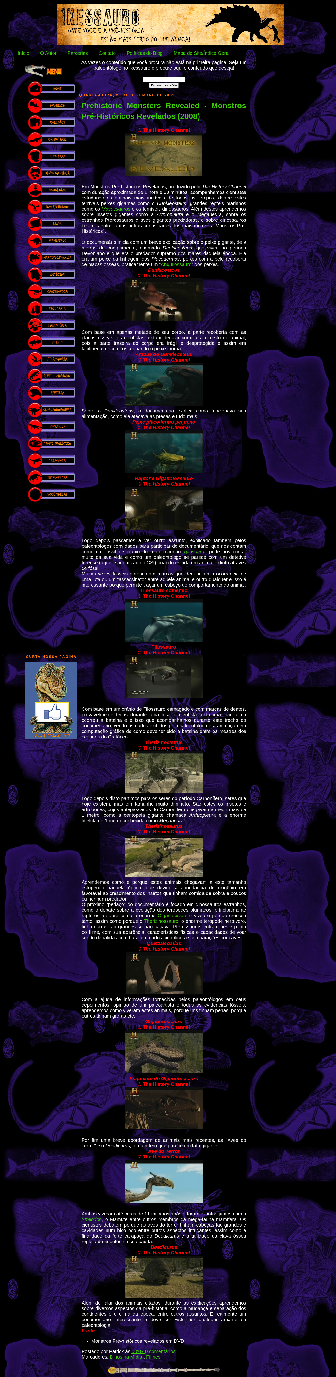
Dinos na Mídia (127, 1357)
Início (23, 53)
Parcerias (78, 53)
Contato (107, 53)
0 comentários (160, 1351)
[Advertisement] (51, 575)
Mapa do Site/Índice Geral (201, 53)
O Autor (48, 53)
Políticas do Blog (145, 53)
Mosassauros (116, 209)
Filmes (153, 1357)
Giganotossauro (175, 915)
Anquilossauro (176, 264)
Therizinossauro (161, 921)
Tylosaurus (194, 551)
